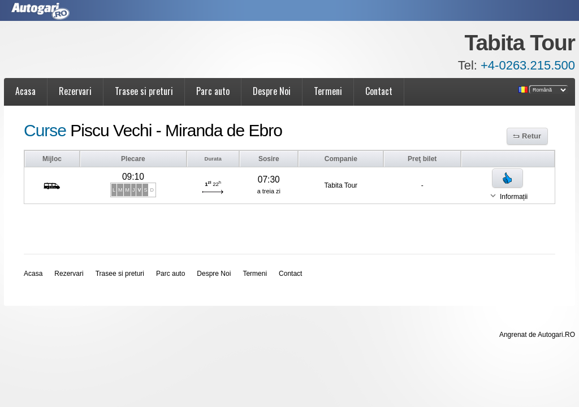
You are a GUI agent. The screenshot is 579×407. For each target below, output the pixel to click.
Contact (378, 91)
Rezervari (75, 91)
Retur (531, 136)
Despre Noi (272, 91)
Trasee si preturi (144, 91)
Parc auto (213, 91)
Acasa (25, 91)
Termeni (328, 91)
